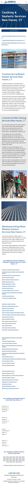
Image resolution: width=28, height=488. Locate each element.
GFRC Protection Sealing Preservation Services (13, 312)
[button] (1, 2)
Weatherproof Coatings (7, 381)
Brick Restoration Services (8, 277)
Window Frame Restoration (8, 388)
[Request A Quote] (14, 30)
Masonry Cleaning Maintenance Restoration (12, 345)
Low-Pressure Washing (7, 343)
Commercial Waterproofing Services (10, 290)
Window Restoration (6, 386)
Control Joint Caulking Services (9, 298)
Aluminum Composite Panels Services (10, 269)
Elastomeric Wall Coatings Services (10, 306)
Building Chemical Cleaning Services (10, 279)
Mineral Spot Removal (7, 351)
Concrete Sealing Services (8, 296)
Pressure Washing (6, 371)
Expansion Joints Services (8, 308)
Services (13, 341)
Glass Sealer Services (7, 325)
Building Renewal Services (8, 281)
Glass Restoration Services (8, 319)
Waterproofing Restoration (8, 379)
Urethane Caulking (6, 377)
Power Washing (5, 356)
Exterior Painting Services (8, 310)
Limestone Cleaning (6, 341)
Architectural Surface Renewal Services (11, 275)
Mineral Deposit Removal (8, 349)
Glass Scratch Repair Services (9, 323)
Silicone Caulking (6, 373)
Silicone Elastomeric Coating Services (10, 375)
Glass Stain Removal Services (9, 327)
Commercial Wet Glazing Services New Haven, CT (13, 40)
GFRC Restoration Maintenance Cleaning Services (13, 314)
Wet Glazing (5, 384)
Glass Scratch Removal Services (9, 321)
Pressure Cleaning (6, 363)
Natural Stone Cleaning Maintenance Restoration (13, 353)
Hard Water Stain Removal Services (10, 329)
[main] (14, 16)
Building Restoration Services (8, 284)
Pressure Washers (6, 365)
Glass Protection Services (8, 317)
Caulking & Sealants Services (9, 286)
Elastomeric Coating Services (8, 304)
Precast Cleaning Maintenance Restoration (12, 358)
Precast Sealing (6, 361)
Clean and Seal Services (7, 288)
